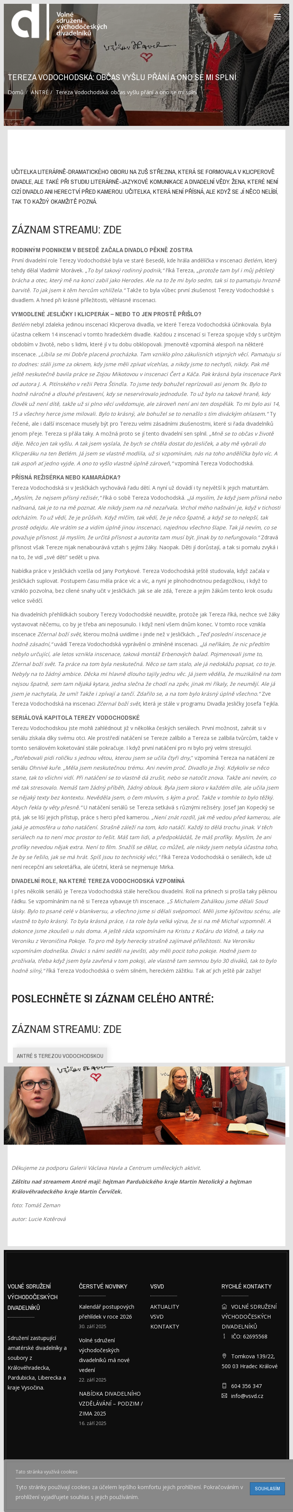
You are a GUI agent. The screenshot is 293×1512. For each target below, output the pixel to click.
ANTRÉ (39, 92)
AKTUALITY (164, 1306)
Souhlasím (267, 1488)
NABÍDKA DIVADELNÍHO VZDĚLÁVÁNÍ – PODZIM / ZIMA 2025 (111, 1403)
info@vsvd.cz (247, 1395)
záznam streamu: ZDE (66, 229)
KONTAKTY (164, 1326)
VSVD (157, 1316)
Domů (16, 92)
